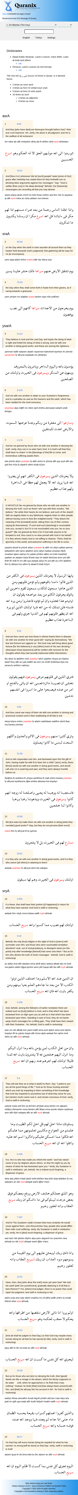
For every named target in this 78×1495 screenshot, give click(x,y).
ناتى (53, 1312)
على (40, 689)
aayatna (68, 195)
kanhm (38, 296)
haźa (26, 557)
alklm (47, 554)
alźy (12, 1178)
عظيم (54, 488)
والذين (68, 1413)
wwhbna (19, 778)
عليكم (39, 1136)
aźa (52, 195)
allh (19, 141)
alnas (20, 195)
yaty (25, 662)
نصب (13, 308)
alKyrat (21, 355)
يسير (8, 271)
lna (48, 781)
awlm (7, 1297)
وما (38, 978)
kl (15, 1348)
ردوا (66, 153)
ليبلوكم (50, 1199)
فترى (69, 676)
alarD (17, 259)
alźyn (18, 461)
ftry (6, 658)
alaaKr (30, 351)
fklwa (42, 1109)
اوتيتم (68, 600)
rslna (27, 198)
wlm (17, 551)
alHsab (48, 913)
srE (20, 63)
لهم (7, 209)
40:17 (20, 1436)
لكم (29, 1124)
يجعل (42, 482)
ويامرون (32, 366)
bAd (34, 195)
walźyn (8, 1398)
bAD (51, 1178)
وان (46, 600)
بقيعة (30, 1413)
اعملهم (50, 1413)
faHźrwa (53, 557)
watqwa (22, 1112)
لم (7, 588)
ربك (18, 1199)
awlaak (35, 560)
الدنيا (34, 613)
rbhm (7, 1036)
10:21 (20, 170)
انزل (19, 1048)
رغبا (23, 799)
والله (31, 924)
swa (65, 1238)
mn (30, 195)
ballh (16, 351)
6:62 (19, 124)
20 (6, 1276)
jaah (7, 1401)
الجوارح (53, 1130)
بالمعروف (20, 366)
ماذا (58, 1124)
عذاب (62, 488)
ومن (14, 581)
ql (6, 198)
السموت (11, 422)
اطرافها (19, 1312)
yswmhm (58, 1238)
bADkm (41, 1178)
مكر (70, 216)
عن (61, 372)
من (39, 209)
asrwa (8, 665)
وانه (60, 1206)
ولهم (69, 488)
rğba (28, 781)
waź (7, 1238)
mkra (19, 198)
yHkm (59, 1297)
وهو (15, 153)
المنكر (54, 372)
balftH (30, 662)
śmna (38, 1033)
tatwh (46, 557)
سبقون (22, 879)
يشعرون (30, 842)
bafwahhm (10, 551)
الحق (38, 153)
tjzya (14, 1454)
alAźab (8, 1241)
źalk (35, 259)
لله (40, 1054)
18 (6, 1154)
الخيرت (26, 372)
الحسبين (67, 159)
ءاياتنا (57, 216)
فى (64, 216)
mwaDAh (62, 554)
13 (6, 853)
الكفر (30, 476)
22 (6, 1370)
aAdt (65, 408)
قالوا (61, 581)
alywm (8, 1454)
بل (41, 842)
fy (63, 195)
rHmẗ (26, 195)
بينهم (16, 984)
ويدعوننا (33, 799)
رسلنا (20, 216)
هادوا (61, 588)
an (23, 198)
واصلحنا (28, 792)
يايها (69, 575)
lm (28, 554)
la (20, 547)
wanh (36, 1182)
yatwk (33, 554)
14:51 (20, 1330)
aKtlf (38, 963)
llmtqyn (8, 411)
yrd (64, 557)
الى (60, 153)
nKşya (55, 658)
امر (70, 689)
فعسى (38, 683)
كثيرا (62, 736)
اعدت (57, 429)
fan (55, 967)
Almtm (52, 1106)
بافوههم (44, 581)
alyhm (68, 1030)
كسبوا (39, 924)
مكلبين (41, 1130)
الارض (55, 271)
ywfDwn (55, 296)
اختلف (30, 978)
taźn (11, 1238)
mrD (27, 658)
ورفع (26, 1193)
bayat (46, 967)
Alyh (15, 1112)
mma (25, 913)
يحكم (69, 1319)
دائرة (46, 683)
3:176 (20, 440)
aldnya (14, 564)
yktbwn (34, 198)
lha (38, 868)
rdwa (11, 141)
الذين (54, 476)
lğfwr (41, 1182)
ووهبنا (51, 792)
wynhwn (58, 351)
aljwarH (63, 1106)
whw (51, 141)
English (26, 37)
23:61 (20, 853)
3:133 (20, 390)
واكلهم (11, 736)
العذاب (50, 1259)
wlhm (31, 464)
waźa (7, 195)
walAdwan (46, 721)
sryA (5, 891)
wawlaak (29, 355)
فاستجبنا (66, 792)
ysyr (50, 259)
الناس (55, 209)
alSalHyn (42, 355)
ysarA (6, 326)
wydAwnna (20, 781)
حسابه (60, 1425)
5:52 (19, 631)
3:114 (20, 333)
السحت (67, 742)
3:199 (20, 1002)
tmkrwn (44, 198)
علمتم (68, 1130)
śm (6, 141)
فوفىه (69, 1425)
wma (33, 963)
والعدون (21, 736)
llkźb (63, 551)
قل (50, 216)
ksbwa (31, 913)
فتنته (69, 607)
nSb (49, 296)
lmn (25, 1030)
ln (44, 461)
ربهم (32, 1060)
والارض (67, 429)
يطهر (61, 613)
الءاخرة (16, 482)
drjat (56, 1178)
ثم (71, 153)
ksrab (31, 1398)
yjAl (7, 464)
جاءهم (40, 984)
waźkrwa (68, 1109)
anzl (46, 1030)
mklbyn (8, 1109)
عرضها (22, 422)
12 (6, 816)
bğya (24, 967)
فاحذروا (27, 600)
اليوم (69, 1466)
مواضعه (30, 594)
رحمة (46, 209)
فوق (10, 1193)
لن (18, 476)
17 (6, 1078)
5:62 (19, 707)
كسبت (38, 1359)
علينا (16, 271)
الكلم (51, 594)
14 (6, 899)
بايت (62, 991)
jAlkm (17, 1178)
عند (58, 978)
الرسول (61, 575)
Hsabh (47, 1401)
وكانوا (69, 805)
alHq (33, 141)
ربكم (38, 422)
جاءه (52, 1419)
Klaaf (23, 1178)
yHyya (30, 778)
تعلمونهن (29, 1130)
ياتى (21, 683)
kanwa (11, 724)
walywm (23, 351)
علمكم (12, 1130)
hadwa (48, 551)
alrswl (16, 547)
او (7, 683)
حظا (30, 482)
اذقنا (63, 209)
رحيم (44, 1206)
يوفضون (68, 314)
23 (6, 1436)
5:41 (19, 499)
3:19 (19, 936)
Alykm (61, 1109)
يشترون (30, 1054)
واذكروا (29, 1136)
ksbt (25, 1348)
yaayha (9, 547)
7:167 (20, 1217)
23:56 (20, 816)
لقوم (23, 588)
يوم (71, 271)
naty (22, 1297)
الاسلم (46, 978)
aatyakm (9, 1182)
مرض (40, 676)
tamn (23, 551)
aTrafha (47, 1297)
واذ (70, 1252)
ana (18, 1297)
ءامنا (54, 581)
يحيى (39, 792)
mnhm (20, 721)
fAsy (12, 662)
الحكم (22, 153)
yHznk (12, 461)
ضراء (28, 209)
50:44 (20, 241)
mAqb (68, 1297)
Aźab (36, 464)
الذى (64, 1193)
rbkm (31, 408)
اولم (70, 1312)
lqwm (16, 554)
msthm (45, 195)
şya (59, 461)
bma (25, 1454)
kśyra (14, 721)
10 (6, 707)
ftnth (7, 560)
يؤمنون (68, 366)
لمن (44, 1048)
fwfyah (39, 1401)
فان (51, 991)
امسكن (49, 1136)
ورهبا (16, 799)
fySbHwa (55, 662)
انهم (23, 476)
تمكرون (64, 222)
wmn (36, 551)
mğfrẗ (22, 408)
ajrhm (61, 1033)
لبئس (58, 742)
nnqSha (35, 1297)
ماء (70, 1419)
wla (7, 461)
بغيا (24, 984)
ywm (7, 259)
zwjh (47, 778)
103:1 (4, 14)
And (16, 963)
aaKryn (23, 554)
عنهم (47, 271)
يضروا (12, 476)
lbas (68, 721)
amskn (54, 1109)
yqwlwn (9, 557)
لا (54, 575)
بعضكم (18, 1193)
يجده (41, 1419)
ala (38, 141)
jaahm (11, 967)
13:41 (20, 1276)
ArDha (41, 408)
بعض (69, 1199)
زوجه (14, 792)
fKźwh (32, 557)
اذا (11, 209)
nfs (17, 1348)
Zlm (37, 1454)
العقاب (68, 1206)
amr (39, 662)
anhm (40, 461)
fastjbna (9, 778)
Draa (39, 195)
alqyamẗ (45, 1238)
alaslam (26, 963)
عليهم (40, 1252)
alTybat (40, 1106)
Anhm (23, 259)
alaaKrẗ (24, 464)
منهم (54, 736)
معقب (57, 1319)
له (29, 153)
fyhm (41, 658)
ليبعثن (50, 1252)
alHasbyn (63, 141)
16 (6, 1002)
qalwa (62, 547)
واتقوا (69, 1143)
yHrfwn (40, 554)
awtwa (50, 963)
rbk (18, 1182)
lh (41, 141)
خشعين (55, 805)
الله (54, 153)
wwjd (24, 1401)
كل (56, 1359)
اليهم (57, 1054)
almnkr (69, 351)
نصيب (54, 924)
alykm (52, 1030)
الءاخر (43, 366)
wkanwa (41, 781)
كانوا (46, 742)
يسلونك (67, 1124)
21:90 (20, 753)
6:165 (20, 1154)
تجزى (62, 1466)
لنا (62, 805)
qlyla (43, 1033)
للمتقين (47, 429)
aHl (20, 1106)
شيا (65, 482)
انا (59, 1312)
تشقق (64, 271)
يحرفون (60, 594)
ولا (71, 476)
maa (57, 1398)
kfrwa (15, 1398)
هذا (61, 600)
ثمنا (9, 1054)
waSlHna (38, 778)
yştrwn (21, 1033)
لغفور (52, 1206)
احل (52, 1124)
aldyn (11, 963)
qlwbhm (30, 551)
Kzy (20, 564)
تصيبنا (55, 683)
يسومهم (67, 1259)
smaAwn (56, 551)
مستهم (19, 209)
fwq (47, 1178)
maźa (15, 1106)
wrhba (34, 781)
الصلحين (67, 379)
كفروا (59, 1413)
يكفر (69, 991)
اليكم (12, 1048)
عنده (59, 689)
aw (35, 662)
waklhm (56, 721)
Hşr (40, 259)
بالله (60, 366)
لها (28, 879)
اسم (20, 1136)
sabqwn (44, 868)
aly (15, 141)
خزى (26, 613)
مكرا (32, 216)
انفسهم (15, 689)
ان (26, 216)
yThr (60, 560)
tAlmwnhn (17, 1109)
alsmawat (50, 408)
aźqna (13, 195)
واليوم (53, 366)
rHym (46, 1182)
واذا (70, 209)
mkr (60, 195)
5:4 (18, 1078)
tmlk (15, 560)
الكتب (68, 984)
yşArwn (33, 831)
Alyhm (28, 1238)
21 (6, 1330)
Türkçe (38, 37)
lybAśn (21, 1238)
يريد (59, 482)
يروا (64, 1312)
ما (71, 222)
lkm (34, 1106)
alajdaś (24, 296)
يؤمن (37, 1048)
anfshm (17, 665)
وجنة (31, 422)
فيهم (21, 676)
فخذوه (53, 600)
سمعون (52, 588)
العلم (31, 984)
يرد (12, 600)
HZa (15, 464)
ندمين (69, 695)
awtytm (19, 557)
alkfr (35, 461)
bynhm (30, 967)
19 (6, 1217)
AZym (42, 464)
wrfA (34, 1178)
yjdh (15, 1401)
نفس (50, 1359)
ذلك (31, 271)
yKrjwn (13, 296)
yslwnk (8, 1106)
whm (33, 868)
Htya (62, 1398)
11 (6, 753)
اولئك (27, 607)
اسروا (28, 689)
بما (43, 1466)
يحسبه (21, 1413)
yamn (30, 1030)
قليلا (69, 1060)
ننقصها (35, 1312)
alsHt (63, 721)
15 (6, 936)
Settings (51, 37)
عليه (9, 1136)
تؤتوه (36, 600)
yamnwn (9, 351)
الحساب (14, 924)
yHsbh (43, 1398)
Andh (48, 662)
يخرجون (63, 308)
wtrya (8, 721)
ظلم (24, 1466)
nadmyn (25, 665)
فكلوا (64, 1136)
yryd (63, 461)
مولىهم (47, 153)
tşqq (12, 259)
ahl (15, 1030)
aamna (69, 547)
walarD (59, 408)
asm (7, 1112)
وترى (69, 736)
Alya (62, 662)
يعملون (38, 742)
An (64, 351)
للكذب (41, 588)
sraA (6, 234)
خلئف (45, 1193)
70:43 (20, 282)
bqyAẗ (37, 1398)
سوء (59, 1259)
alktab (56, 963)
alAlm (18, 967)
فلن (62, 607)
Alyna (45, 259)
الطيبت (20, 1124)
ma (39, 198)
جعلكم (55, 1193)
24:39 (20, 1370)
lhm (56, 195)
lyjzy (7, 1348)
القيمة (21, 1252)
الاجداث (46, 308)
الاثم (31, 736)
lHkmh (8, 1301)
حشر (24, 271)
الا (33, 153)
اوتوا (14, 978)
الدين (65, 978)
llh (14, 1033)
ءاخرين (14, 588)
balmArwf (49, 351)
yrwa (13, 1297)
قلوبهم (22, 581)
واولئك (14, 372)
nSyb (19, 913)
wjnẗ (36, 408)
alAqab (29, 1182)
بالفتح (13, 683)
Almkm (31, 1109)
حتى (64, 1419)
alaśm (38, 721)
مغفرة (51, 422)
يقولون (20, 594)
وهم (34, 879)
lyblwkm (63, 1178)
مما (46, 924)
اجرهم (46, 1060)
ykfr (41, 967)
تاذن (65, 1252)
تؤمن (30, 581)
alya (44, 296)
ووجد (28, 1419)
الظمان (11, 1413)
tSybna (65, 658)
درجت (60, 1199)
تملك (55, 607)
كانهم (27, 308)
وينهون (68, 372)
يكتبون (11, 216)
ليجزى (68, 1359)
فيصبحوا (49, 689)
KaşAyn (53, 781)
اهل (60, 1048)
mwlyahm (26, 141)
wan (37, 557)
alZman (51, 1398)
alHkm (45, 141)
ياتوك (69, 594)
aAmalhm (23, 1398)
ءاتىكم (31, 1199)
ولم (36, 581)
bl (26, 831)
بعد (34, 209)
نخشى (68, 683)
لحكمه (47, 1319)
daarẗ (7, 662)
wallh (37, 913)
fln (11, 560)
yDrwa (49, 461)
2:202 (20, 899)
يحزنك (63, 476)
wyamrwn (39, 351)
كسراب (39, 1413)
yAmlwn (19, 724)
